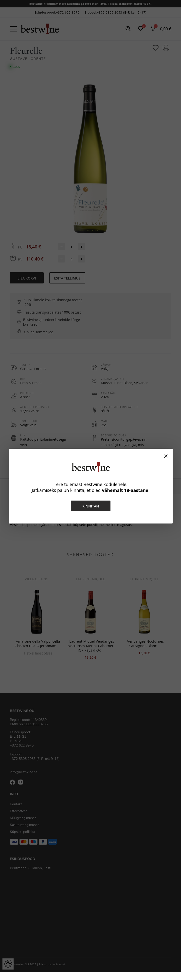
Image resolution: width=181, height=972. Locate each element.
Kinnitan (90, 506)
